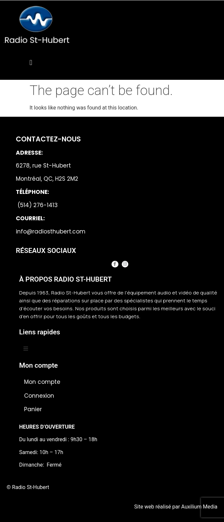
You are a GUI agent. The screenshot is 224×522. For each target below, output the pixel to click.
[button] (31, 62)
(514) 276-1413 (37, 205)
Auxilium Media (199, 507)
